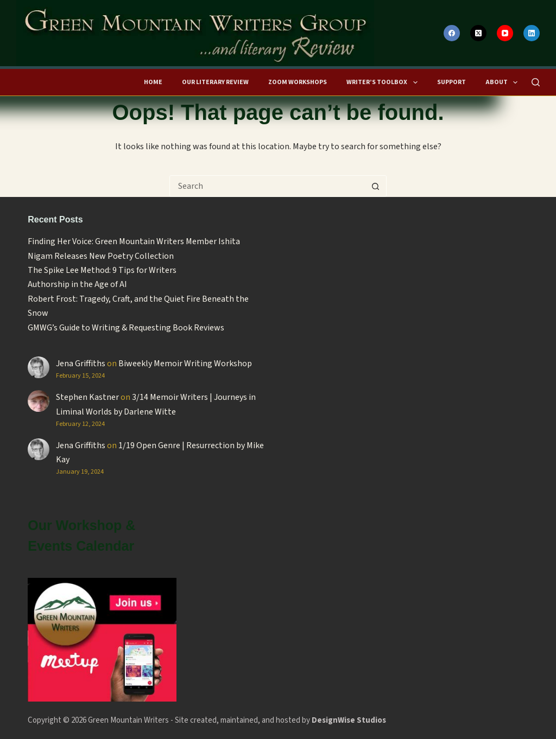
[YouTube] (505, 33)
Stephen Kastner (87, 397)
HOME (153, 82)
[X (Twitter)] (478, 33)
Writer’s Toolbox (383, 82)
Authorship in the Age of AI (77, 284)
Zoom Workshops (297, 82)
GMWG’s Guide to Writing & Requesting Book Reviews (126, 328)
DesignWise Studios (349, 720)
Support (451, 82)
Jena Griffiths (80, 364)
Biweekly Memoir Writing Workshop (185, 364)
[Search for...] (267, 186)
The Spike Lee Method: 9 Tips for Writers (102, 270)
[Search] (536, 82)
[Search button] (375, 186)
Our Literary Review (215, 82)
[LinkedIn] (531, 33)
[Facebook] (452, 33)
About (503, 82)
